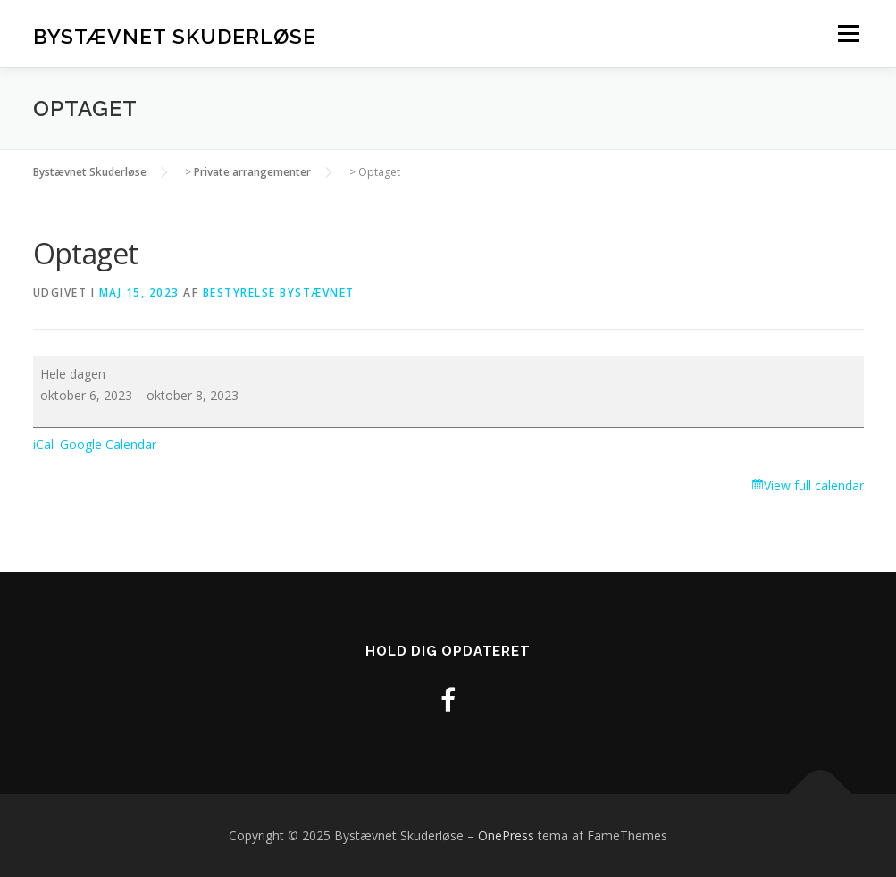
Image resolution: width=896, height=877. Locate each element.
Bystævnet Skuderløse (174, 36)
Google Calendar (108, 444)
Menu (848, 33)
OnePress (506, 835)
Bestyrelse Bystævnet (279, 292)
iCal (43, 444)
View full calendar (814, 485)
